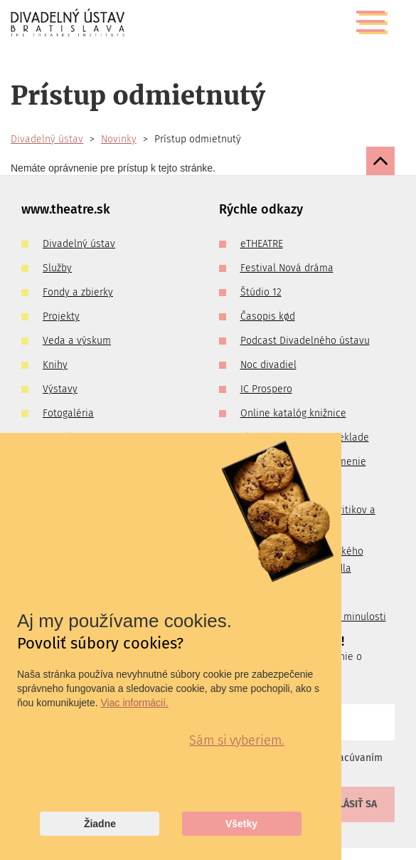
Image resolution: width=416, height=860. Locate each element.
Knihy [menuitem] (55, 365)
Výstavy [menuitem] (60, 389)
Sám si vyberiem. (236, 740)
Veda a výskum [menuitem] (77, 341)
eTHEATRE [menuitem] (261, 244)
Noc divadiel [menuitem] (268, 365)
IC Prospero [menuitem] (266, 389)
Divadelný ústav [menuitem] (79, 244)
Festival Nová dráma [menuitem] (287, 268)
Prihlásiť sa (347, 804)
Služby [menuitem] (57, 268)
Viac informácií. (135, 702)
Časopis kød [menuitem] (267, 316)
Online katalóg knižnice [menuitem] (293, 413)
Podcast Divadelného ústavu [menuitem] (305, 341)
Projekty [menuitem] (61, 316)
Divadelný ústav (47, 139)
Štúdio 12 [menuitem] (261, 292)
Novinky (119, 139)
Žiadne (100, 823)
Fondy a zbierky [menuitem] (78, 292)
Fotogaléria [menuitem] (68, 413)
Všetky (241, 823)
